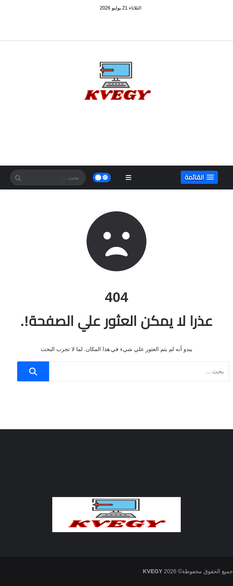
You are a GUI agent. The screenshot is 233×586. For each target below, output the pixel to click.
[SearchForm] (18, 178)
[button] (199, 177)
